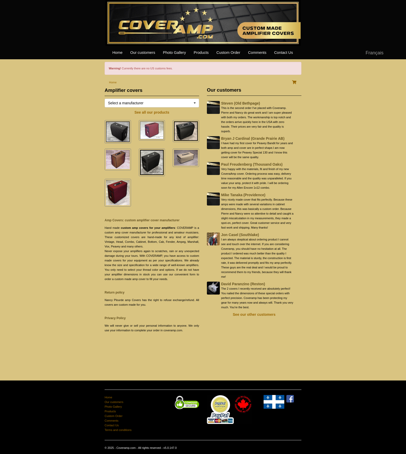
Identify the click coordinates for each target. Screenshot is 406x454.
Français (374, 52)
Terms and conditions (118, 429)
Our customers (142, 52)
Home (117, 52)
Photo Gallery (174, 52)
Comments (257, 52)
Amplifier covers (123, 90)
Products (201, 52)
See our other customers (254, 314)
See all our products (151, 112)
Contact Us (283, 52)
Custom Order (228, 52)
